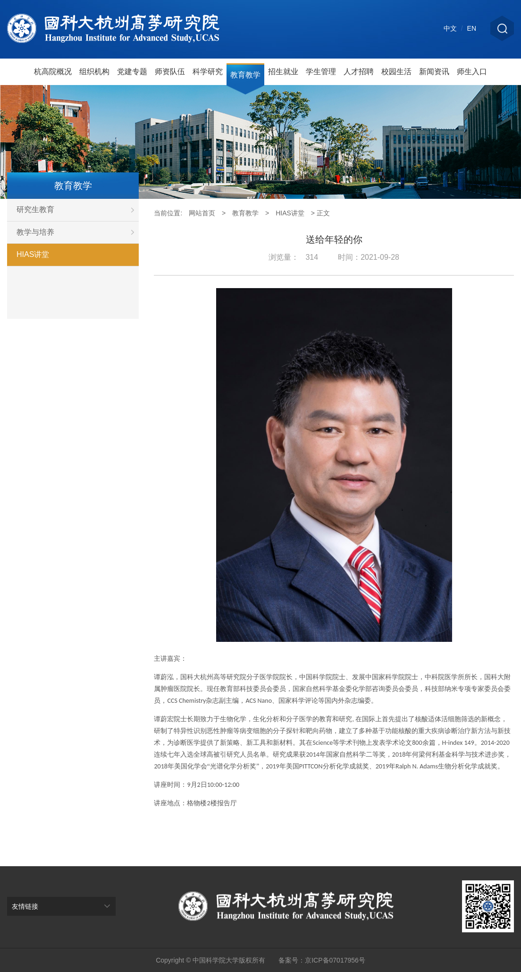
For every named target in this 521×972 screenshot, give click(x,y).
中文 (450, 28)
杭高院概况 (53, 72)
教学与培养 (78, 232)
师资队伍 (170, 72)
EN (471, 28)
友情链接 (25, 906)
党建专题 (132, 72)
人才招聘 (359, 72)
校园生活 (396, 72)
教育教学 (245, 75)
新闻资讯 (434, 72)
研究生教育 (78, 210)
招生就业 (283, 72)
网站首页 (202, 213)
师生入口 (472, 72)
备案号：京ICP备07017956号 (321, 960)
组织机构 (94, 72)
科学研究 (208, 72)
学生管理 (321, 72)
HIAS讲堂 (33, 254)
